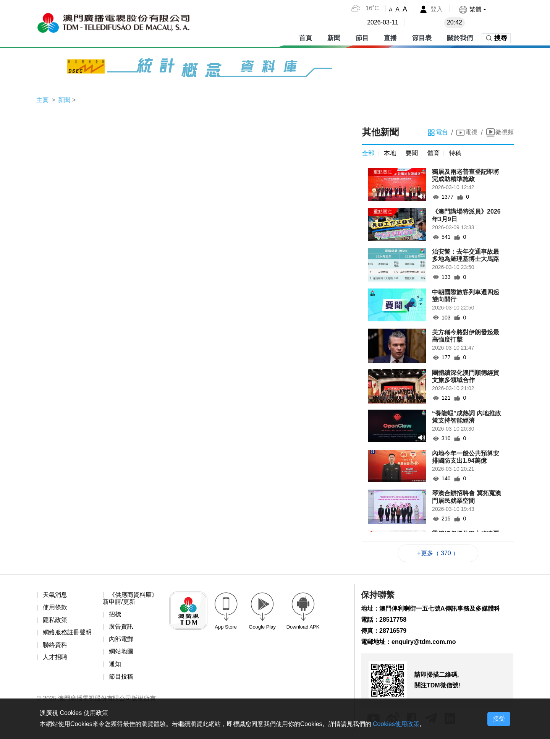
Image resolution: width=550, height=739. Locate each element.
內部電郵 (121, 639)
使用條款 (55, 607)
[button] (472, 9)
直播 (390, 38)
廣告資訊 (121, 626)
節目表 (422, 38)
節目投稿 (121, 676)
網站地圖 (121, 651)
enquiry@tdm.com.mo (423, 642)
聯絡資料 (55, 645)
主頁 (42, 100)
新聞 (333, 38)
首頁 (305, 38)
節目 (362, 38)
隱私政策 (55, 620)
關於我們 (460, 38)
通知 (115, 664)
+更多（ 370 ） (438, 553)
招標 (115, 614)
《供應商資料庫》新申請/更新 (130, 598)
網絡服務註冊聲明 (67, 632)
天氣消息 (55, 595)
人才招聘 (55, 657)
